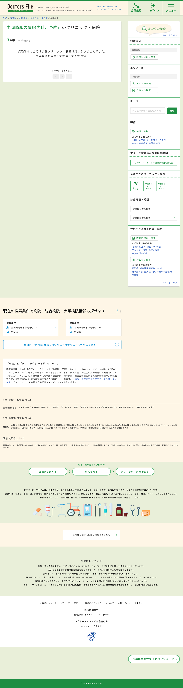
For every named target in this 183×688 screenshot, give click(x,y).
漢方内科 (154, 425)
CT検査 (147, 246)
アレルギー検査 (139, 250)
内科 (13, 425)
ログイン (85, 626)
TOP (5, 18)
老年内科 (84, 428)
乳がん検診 (154, 250)
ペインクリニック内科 (167, 425)
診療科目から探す (144, 56)
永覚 (69, 407)
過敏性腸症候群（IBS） (151, 268)
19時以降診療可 (140, 143)
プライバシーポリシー (71, 603)
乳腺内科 (112, 428)
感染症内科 (134, 425)
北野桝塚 (55, 407)
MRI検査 (157, 246)
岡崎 (27, 407)
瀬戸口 (139, 407)
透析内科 (57, 428)
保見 (120, 407)
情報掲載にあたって (83, 614)
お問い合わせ (124, 603)
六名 (31, 407)
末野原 (75, 407)
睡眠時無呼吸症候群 (162, 271)
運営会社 (139, 603)
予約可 (44, 18)
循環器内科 (61, 425)
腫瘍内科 (125, 425)
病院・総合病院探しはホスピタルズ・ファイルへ (109, 8)
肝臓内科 (104, 428)
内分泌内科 (16, 428)
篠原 (125, 407)
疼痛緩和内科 (94, 428)
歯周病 (147, 271)
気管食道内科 (39, 425)
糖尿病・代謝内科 (37, 428)
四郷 (111, 407)
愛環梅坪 (105, 407)
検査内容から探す (144, 238)
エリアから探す (142, 83)
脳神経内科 (75, 428)
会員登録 (98, 626)
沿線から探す (141, 90)
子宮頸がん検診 (139, 253)
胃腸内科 (34, 18)
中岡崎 (37, 407)
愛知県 (13, 18)
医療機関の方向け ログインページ (153, 659)
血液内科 (117, 425)
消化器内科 (20, 425)
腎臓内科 (70, 425)
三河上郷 (63, 407)
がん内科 (49, 428)
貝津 (116, 407)
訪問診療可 (154, 143)
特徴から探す (141, 131)
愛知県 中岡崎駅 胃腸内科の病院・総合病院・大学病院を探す (60, 344)
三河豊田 (82, 407)
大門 (48, 407)
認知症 (135, 268)
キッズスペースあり (156, 139)
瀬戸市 (145, 407)
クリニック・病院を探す (135, 471)
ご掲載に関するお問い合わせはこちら (91, 534)
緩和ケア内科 (122, 428)
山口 (134, 407)
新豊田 (97, 407)
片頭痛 (135, 274)
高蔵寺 (21, 407)
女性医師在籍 (138, 139)
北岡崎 (43, 407)
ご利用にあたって (48, 603)
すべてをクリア (169, 35)
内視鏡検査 (137, 246)
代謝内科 (25, 428)
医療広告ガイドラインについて (99, 603)
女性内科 (65, 428)
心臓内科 (109, 425)
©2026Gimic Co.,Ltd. (91, 683)
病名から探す (141, 259)
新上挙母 (90, 407)
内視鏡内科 (144, 425)
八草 (129, 407)
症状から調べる (48, 471)
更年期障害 (137, 271)
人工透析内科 (88, 425)
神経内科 (78, 425)
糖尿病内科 (99, 425)
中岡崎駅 (23, 18)
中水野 (151, 407)
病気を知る (91, 471)
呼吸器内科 (51, 425)
